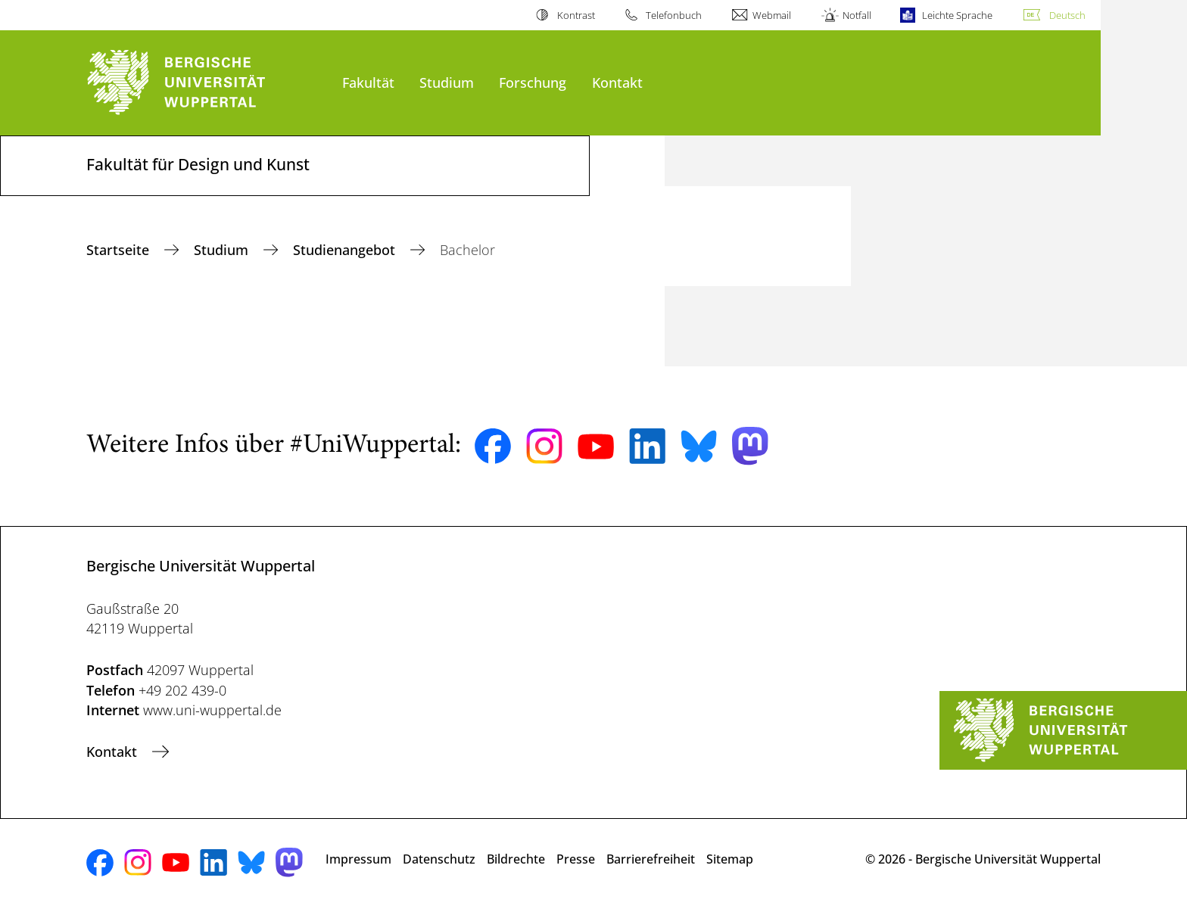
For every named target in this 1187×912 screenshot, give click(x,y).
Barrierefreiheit (650, 859)
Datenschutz (439, 859)
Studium (446, 82)
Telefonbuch (674, 15)
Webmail (771, 15)
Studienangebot (346, 250)
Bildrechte (516, 859)
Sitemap (729, 859)
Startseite (119, 250)
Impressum (358, 859)
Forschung (532, 82)
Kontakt (617, 82)
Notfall (857, 15)
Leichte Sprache (957, 15)
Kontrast (576, 15)
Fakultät (368, 82)
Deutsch (1067, 15)
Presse (575, 859)
